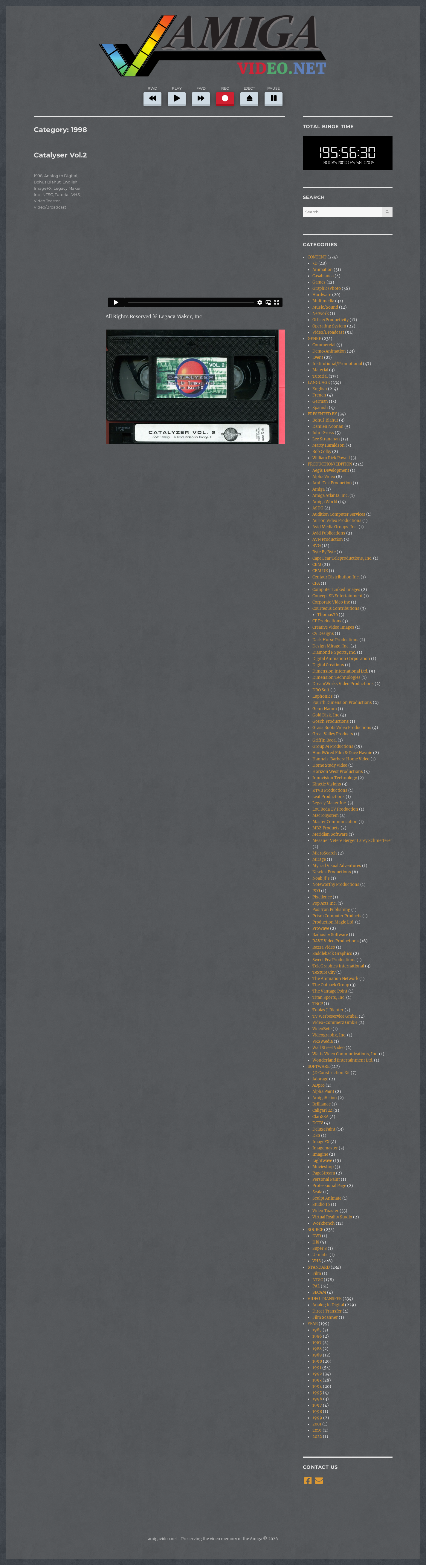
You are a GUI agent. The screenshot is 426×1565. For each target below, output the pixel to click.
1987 (317, 1342)
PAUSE (274, 95)
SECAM (319, 1292)
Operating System (329, 326)
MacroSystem (325, 815)
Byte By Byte (324, 552)
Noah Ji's (321, 878)
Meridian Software (330, 834)
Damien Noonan (327, 426)
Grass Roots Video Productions (341, 727)
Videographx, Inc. (329, 1035)
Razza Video (323, 947)
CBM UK (320, 570)
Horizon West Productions (337, 771)
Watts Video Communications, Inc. (345, 1053)
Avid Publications (328, 533)
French (319, 395)
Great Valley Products (332, 733)
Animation (322, 269)
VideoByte (322, 1028)
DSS (316, 1135)
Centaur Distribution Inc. (336, 577)
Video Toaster (47, 200)
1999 (317, 1417)
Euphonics (322, 696)
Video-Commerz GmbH (335, 1022)
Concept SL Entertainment (337, 595)
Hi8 (315, 1242)
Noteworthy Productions (335, 884)
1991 (316, 1367)
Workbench (323, 1223)
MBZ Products (326, 828)
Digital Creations (328, 664)
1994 (317, 1386)
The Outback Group (330, 984)
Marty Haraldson (328, 445)
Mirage (319, 859)
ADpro (318, 1085)
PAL (316, 1286)
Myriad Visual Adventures (336, 865)
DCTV (317, 1122)
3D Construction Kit (331, 1072)
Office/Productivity (330, 319)
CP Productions (326, 621)
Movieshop (323, 1166)
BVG (316, 545)
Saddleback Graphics (332, 953)
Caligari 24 (322, 1110)
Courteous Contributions (335, 608)
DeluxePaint (323, 1129)
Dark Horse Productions (335, 639)
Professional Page (329, 1185)
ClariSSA (320, 1116)
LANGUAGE (319, 382)
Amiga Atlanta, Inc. (330, 495)
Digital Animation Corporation (341, 658)
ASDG (317, 508)
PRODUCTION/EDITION (330, 464)
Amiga (318, 489)
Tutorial (62, 194)
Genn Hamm (324, 708)
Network (320, 313)
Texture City (323, 972)
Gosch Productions (330, 721)
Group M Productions (332, 746)
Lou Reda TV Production (335, 809)
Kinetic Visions (326, 784)
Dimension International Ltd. (340, 671)
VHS (75, 194)
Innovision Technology (334, 777)
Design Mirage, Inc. (330, 646)
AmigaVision (324, 1097)
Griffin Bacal (324, 740)
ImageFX (43, 188)
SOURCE (315, 1229)
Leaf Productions (328, 796)
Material (320, 370)
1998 (38, 175)
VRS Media (322, 1041)
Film (316, 1273)
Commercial (323, 344)
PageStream (323, 1173)
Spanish (320, 407)
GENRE (314, 338)
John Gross (323, 432)
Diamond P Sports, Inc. (334, 652)
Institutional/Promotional (337, 363)
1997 (317, 1405)
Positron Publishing (331, 909)
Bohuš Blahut (47, 182)
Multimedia (323, 301)
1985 (317, 1330)
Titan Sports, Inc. (328, 997)
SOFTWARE (318, 1066)
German (320, 401)
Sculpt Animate (326, 1198)
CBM (316, 564)
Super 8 (319, 1248)
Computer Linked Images (336, 589)
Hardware (321, 294)
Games (319, 282)
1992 (317, 1373)
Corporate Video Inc (331, 602)
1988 (317, 1348)
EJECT (249, 95)
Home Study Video (329, 765)
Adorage (320, 1079)
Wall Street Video (328, 1047)
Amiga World (324, 501)
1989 (317, 1355)
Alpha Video (323, 476)
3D (314, 263)
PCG (316, 890)
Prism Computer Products (336, 915)
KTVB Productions (329, 790)
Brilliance (321, 1104)
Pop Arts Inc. (324, 903)
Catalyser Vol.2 (60, 155)
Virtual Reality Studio (332, 1217)
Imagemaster (325, 1148)
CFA (316, 583)
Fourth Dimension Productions (342, 702)
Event (317, 357)
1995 (317, 1392)
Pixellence (322, 897)
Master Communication (335, 821)
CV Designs (323, 633)
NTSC (47, 194)
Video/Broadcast (50, 207)
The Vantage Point (329, 991)
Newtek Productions (331, 872)
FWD (201, 95)
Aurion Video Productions (336, 520)
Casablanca (323, 275)
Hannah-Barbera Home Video (340, 759)
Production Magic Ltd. (333, 922)
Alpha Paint (323, 1091)
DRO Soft (320, 690)
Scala (317, 1192)
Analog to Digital (60, 175)
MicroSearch (324, 853)
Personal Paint (326, 1179)
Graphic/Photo (326, 288)
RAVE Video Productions (335, 941)
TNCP (317, 1003)
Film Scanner (325, 1317)
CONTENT (317, 257)
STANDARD (319, 1267)
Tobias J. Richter (327, 1010)
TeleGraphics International (338, 966)
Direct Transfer (327, 1311)
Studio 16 (321, 1204)
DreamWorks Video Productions (343, 683)
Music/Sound (325, 307)
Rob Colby (321, 451)
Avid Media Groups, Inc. (335, 526)
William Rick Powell (331, 457)
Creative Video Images (333, 627)
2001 (316, 1424)
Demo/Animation (329, 351)
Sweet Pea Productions (333, 959)
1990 (317, 1361)
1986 (317, 1336)
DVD (316, 1235)
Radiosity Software (330, 934)
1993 (317, 1380)
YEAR (313, 1323)
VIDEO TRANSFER (325, 1298)
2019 (317, 1430)
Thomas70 (327, 614)
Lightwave (322, 1160)
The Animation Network (335, 978)
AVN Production (327, 539)
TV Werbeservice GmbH (335, 1016)
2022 (317, 1436)
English (69, 182)
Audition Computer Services (338, 514)
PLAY (177, 95)
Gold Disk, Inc (325, 715)
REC (225, 95)
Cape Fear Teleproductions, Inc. (342, 558)
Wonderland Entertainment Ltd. (342, 1060)
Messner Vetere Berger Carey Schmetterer (352, 840)
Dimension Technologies (336, 677)
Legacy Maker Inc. (329, 803)
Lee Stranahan (326, 439)
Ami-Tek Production (332, 483)
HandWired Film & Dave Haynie (342, 752)
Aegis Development (330, 470)
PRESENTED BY (322, 413)
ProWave (320, 928)
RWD (152, 95)
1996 (317, 1399)
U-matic (320, 1254)
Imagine (320, 1154)
